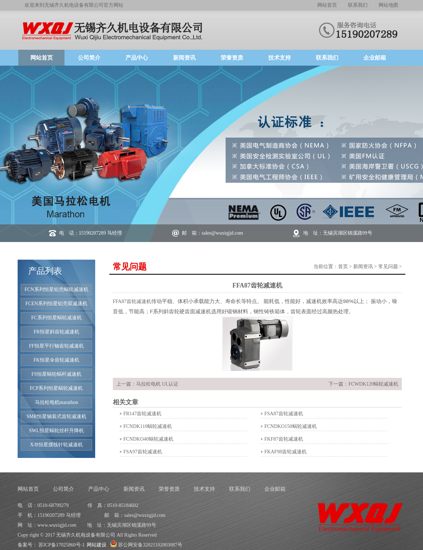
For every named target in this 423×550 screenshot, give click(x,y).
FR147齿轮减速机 (142, 413)
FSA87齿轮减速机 (283, 413)
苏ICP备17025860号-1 (61, 545)
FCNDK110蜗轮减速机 (147, 426)
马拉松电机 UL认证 (157, 384)
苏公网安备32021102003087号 (146, 545)
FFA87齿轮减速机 (132, 301)
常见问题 (388, 266)
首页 (343, 266)
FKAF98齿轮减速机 (285, 451)
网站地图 (388, 5)
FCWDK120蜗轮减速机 (373, 384)
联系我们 (358, 5)
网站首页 (327, 5)
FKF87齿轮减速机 (283, 439)
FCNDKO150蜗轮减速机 (290, 426)
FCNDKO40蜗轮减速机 (148, 439)
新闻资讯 (363, 266)
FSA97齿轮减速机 (142, 451)
